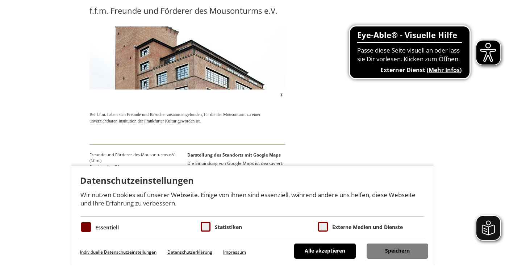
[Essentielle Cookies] (86, 227)
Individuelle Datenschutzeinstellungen (118, 252)
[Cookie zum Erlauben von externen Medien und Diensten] (323, 227)
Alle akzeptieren (325, 250)
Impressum (234, 252)
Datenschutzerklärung (189, 252)
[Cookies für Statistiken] (205, 227)
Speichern (397, 250)
